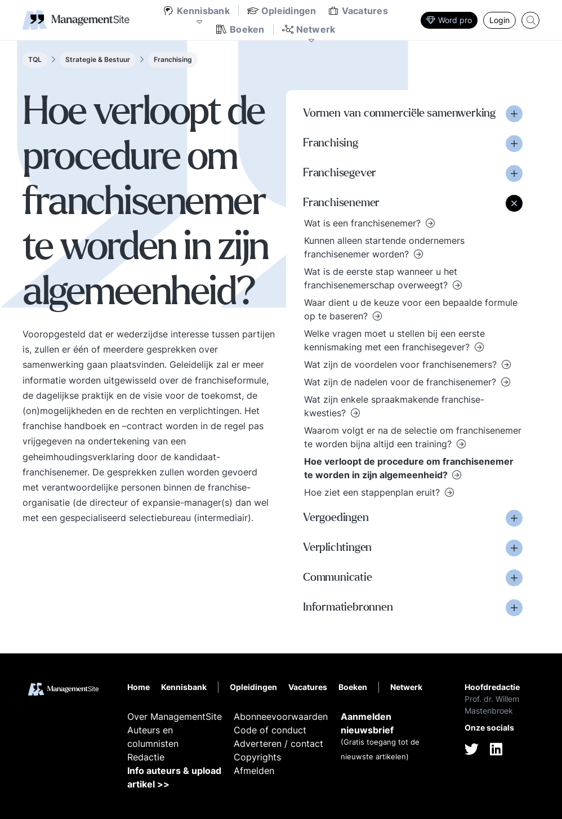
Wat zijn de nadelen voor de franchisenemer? (401, 382)
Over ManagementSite (174, 716)
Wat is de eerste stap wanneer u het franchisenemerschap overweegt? (380, 278)
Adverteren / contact (278, 743)
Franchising (173, 59)
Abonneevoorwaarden (281, 716)
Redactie (145, 757)
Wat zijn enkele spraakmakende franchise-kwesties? (394, 406)
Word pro (449, 20)
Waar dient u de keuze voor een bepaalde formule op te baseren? (411, 309)
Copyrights (257, 757)
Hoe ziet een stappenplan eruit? (373, 492)
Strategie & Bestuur (97, 59)
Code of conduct (270, 730)
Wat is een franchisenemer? (363, 223)
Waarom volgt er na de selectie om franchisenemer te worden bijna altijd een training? (412, 437)
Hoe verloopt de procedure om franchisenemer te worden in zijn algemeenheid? (409, 468)
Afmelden (254, 770)
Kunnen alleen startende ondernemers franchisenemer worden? (384, 247)
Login (499, 20)
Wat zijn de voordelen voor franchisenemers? (401, 364)
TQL (35, 59)
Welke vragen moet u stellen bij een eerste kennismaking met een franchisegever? (394, 340)
